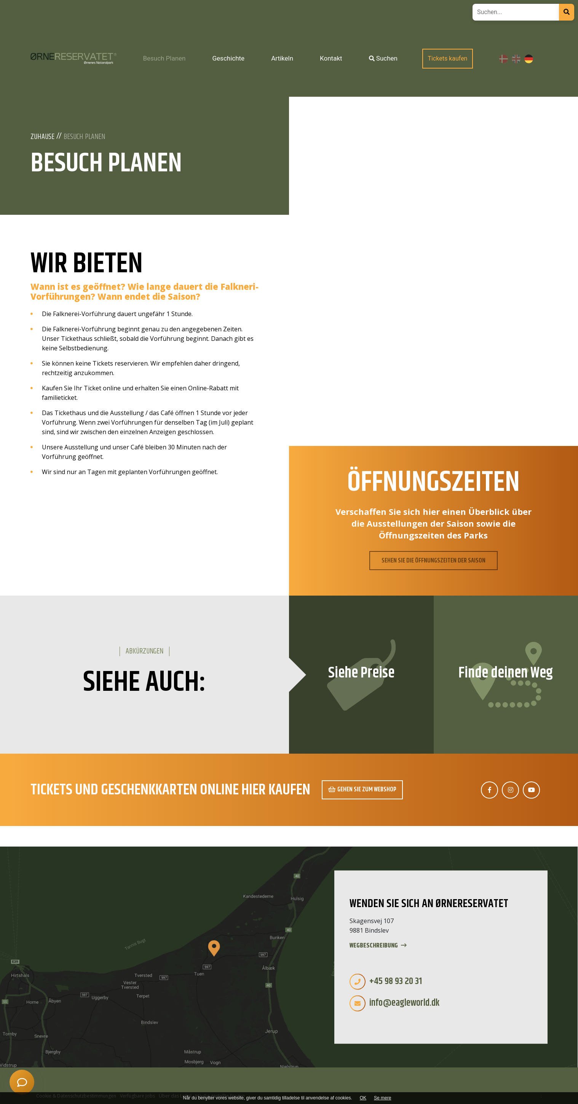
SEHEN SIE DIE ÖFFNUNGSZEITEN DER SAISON (433, 561)
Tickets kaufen (447, 58)
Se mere (382, 1098)
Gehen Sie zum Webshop (362, 789)
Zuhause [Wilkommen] (42, 137)
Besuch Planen (84, 137)
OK (363, 1098)
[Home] (73, 58)
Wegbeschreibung (378, 946)
